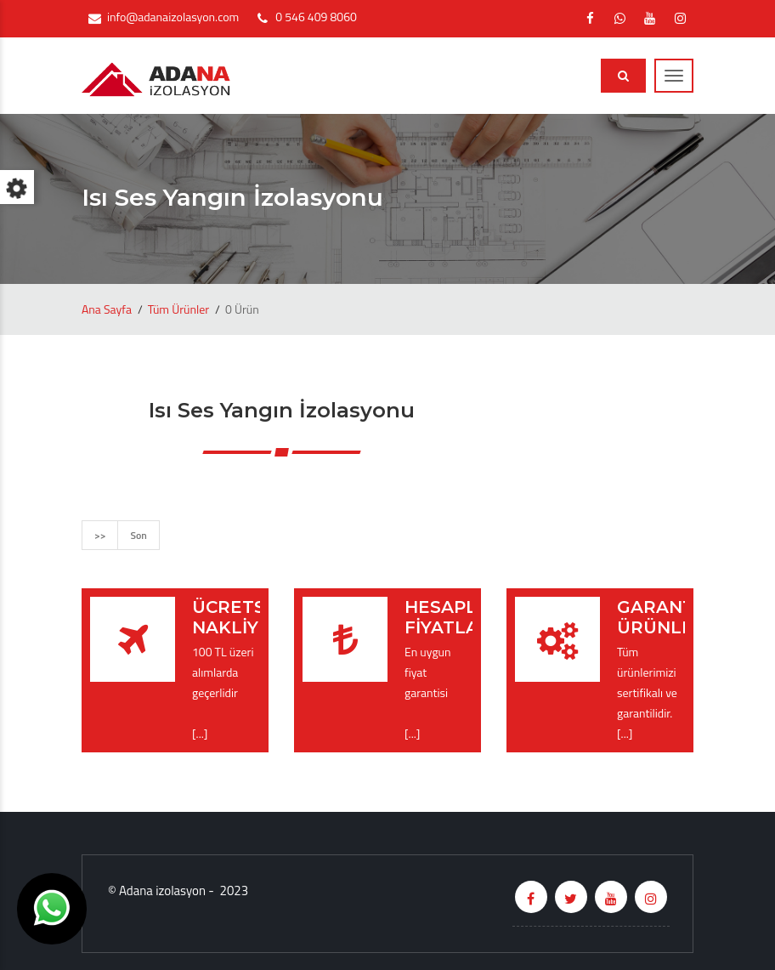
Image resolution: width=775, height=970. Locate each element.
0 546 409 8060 (315, 17)
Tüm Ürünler (178, 309)
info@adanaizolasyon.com (173, 17)
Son (138, 535)
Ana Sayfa (107, 309)
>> (99, 535)
